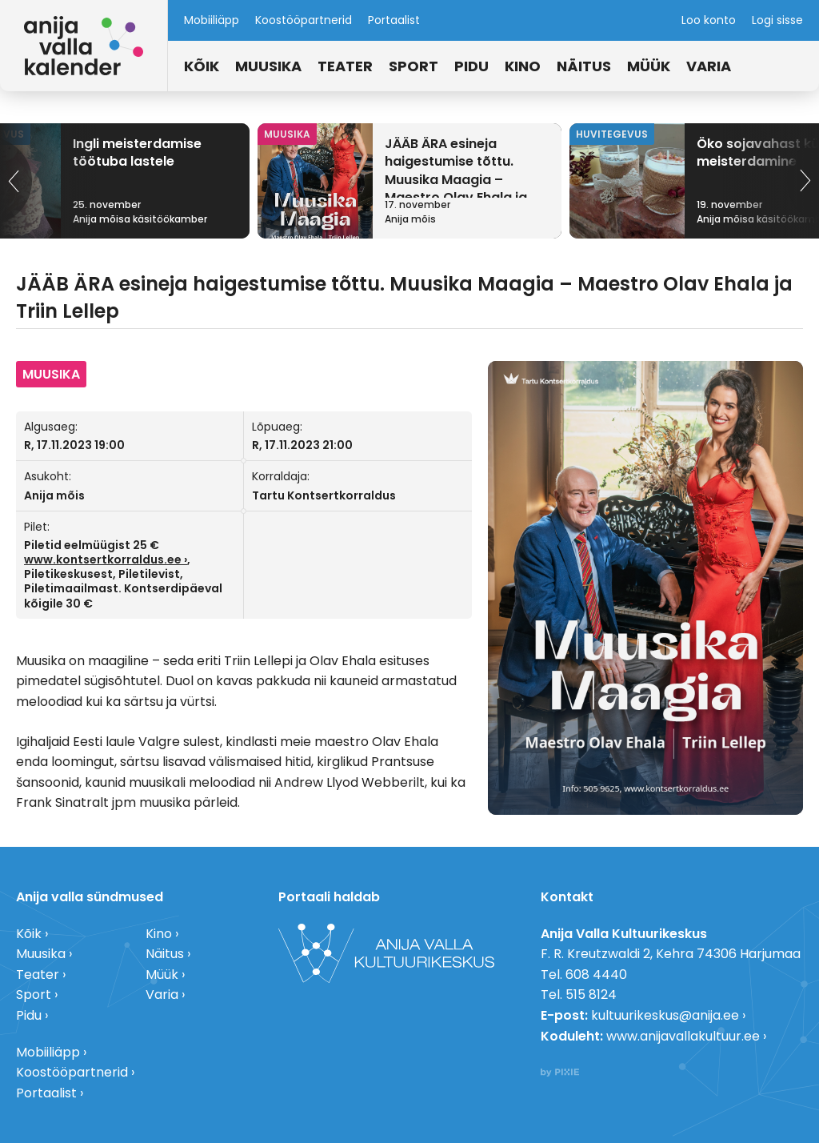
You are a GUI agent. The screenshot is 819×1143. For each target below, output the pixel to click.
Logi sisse (777, 20)
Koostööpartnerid (303, 20)
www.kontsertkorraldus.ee (103, 559)
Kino (523, 66)
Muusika (268, 66)
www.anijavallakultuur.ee (683, 1036)
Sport (413, 66)
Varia (708, 66)
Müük (648, 66)
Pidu (471, 66)
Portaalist (394, 20)
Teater (345, 66)
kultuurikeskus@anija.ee (665, 1015)
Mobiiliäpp (211, 20)
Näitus (584, 66)
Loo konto (708, 20)
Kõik (201, 66)
